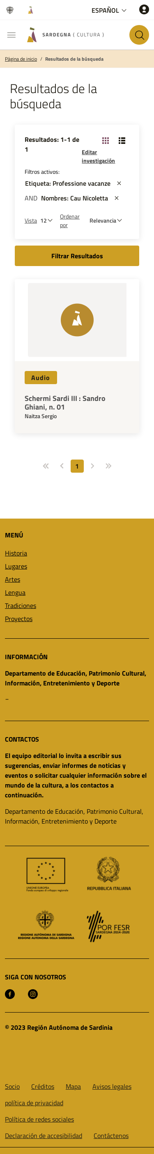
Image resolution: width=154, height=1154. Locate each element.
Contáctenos (111, 1135)
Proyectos (18, 619)
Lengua (15, 592)
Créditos (42, 1086)
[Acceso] (144, 9)
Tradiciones (20, 605)
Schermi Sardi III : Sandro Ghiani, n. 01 (65, 403)
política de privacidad (34, 1103)
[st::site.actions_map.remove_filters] (119, 183)
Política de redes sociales (39, 1119)
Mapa (73, 1086)
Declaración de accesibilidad (43, 1135)
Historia (16, 553)
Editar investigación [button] (98, 156)
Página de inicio (21, 59)
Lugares (16, 566)
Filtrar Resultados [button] (77, 256)
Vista (31, 220)
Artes (12, 579)
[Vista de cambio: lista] (122, 140)
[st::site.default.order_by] (107, 220)
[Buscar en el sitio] (139, 35)
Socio (12, 1086)
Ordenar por (70, 220)
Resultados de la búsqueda (74, 59)
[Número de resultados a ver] (48, 220)
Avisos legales (111, 1086)
